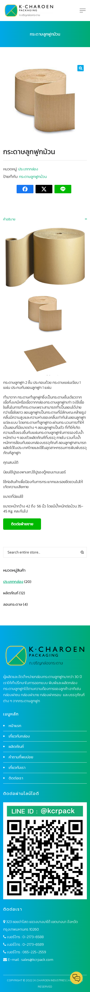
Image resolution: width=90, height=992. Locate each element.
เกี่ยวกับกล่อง (19, 736)
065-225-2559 (34, 952)
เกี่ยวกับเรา (17, 767)
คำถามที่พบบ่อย (21, 757)
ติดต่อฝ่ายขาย (22, 524)
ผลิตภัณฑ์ (10, 593)
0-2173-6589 (33, 944)
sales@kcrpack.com (37, 959)
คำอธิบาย (9, 219)
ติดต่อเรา (16, 778)
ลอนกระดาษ (12, 604)
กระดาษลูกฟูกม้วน (33, 176)
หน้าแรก (15, 725)
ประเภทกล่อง (28, 169)
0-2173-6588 (33, 937)
